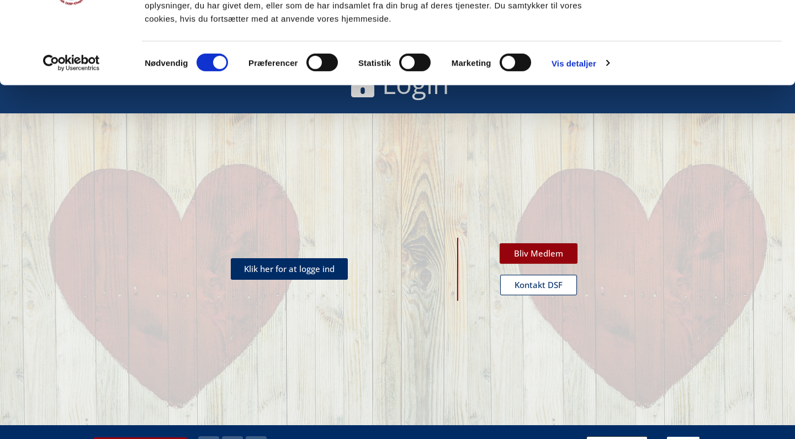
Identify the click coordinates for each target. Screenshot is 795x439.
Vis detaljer (574, 138)
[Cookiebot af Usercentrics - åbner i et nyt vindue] (71, 138)
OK (703, 29)
